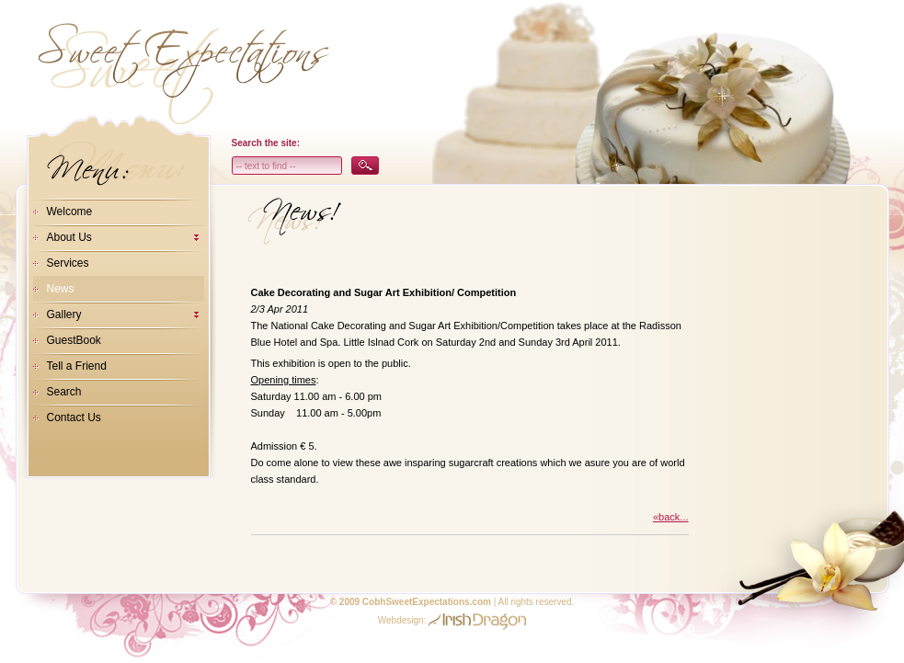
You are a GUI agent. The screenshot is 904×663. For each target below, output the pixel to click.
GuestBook (74, 340)
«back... (671, 516)
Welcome (70, 211)
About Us (69, 237)
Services (68, 263)
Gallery (64, 314)
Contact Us (74, 417)
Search (64, 391)
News (60, 288)
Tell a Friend (77, 366)
